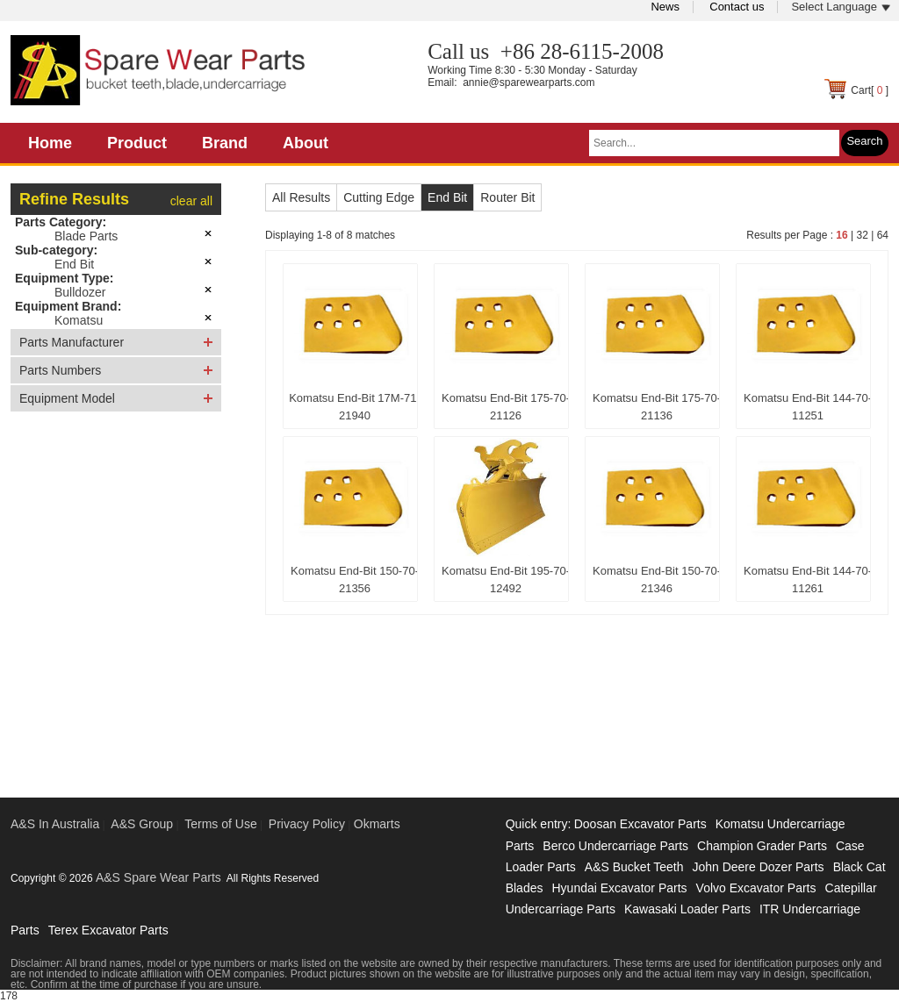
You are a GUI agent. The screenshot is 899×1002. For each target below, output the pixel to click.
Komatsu (78, 320)
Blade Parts (86, 236)
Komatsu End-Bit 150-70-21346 (657, 579)
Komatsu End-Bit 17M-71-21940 (355, 406)
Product (137, 143)
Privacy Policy (307, 824)
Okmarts (377, 824)
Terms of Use (220, 824)
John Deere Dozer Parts (757, 867)
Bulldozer (79, 292)
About (305, 143)
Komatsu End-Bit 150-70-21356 (355, 579)
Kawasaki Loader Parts (687, 909)
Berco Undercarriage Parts (615, 846)
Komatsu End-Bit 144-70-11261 (808, 579)
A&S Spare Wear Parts (158, 877)
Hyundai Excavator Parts (619, 888)
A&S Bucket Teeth (634, 867)
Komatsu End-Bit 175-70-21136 (657, 406)
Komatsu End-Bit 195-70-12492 (506, 579)
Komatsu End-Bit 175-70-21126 (506, 406)
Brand (225, 143)
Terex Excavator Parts (108, 930)
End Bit (74, 264)
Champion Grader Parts (762, 846)
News (665, 6)
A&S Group (142, 824)
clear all (191, 201)
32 (861, 235)
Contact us (736, 6)
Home (50, 143)
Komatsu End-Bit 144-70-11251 (808, 406)
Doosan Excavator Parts (640, 824)
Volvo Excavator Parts (756, 888)
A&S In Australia (55, 824)
